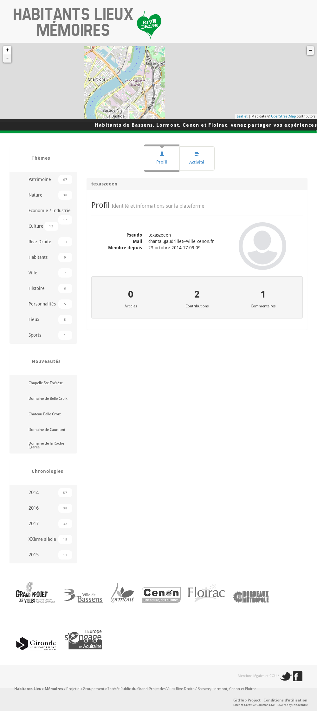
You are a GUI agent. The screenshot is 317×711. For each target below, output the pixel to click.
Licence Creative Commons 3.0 (254, 705)
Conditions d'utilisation (285, 700)
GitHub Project (247, 700)
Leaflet (242, 116)
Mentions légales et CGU (257, 676)
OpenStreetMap (283, 116)
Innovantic (299, 705)
